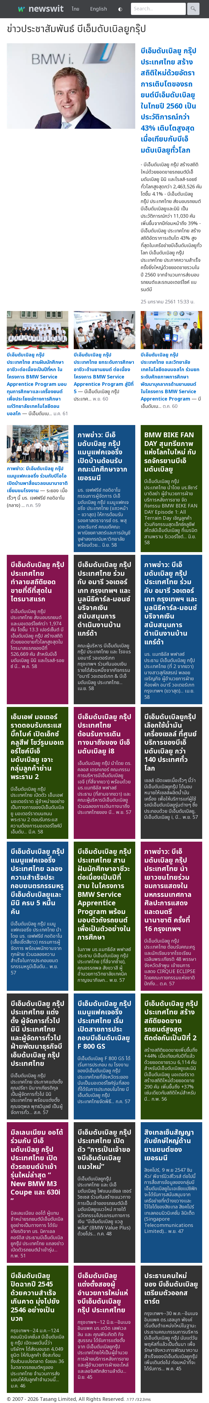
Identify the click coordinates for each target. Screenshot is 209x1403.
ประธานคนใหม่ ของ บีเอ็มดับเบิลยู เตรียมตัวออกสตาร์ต (171, 1289)
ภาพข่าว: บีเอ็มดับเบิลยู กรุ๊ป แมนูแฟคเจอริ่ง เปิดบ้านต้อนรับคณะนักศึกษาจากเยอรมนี (102, 456)
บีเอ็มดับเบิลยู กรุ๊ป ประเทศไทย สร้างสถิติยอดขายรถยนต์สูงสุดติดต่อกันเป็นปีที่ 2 (171, 1021)
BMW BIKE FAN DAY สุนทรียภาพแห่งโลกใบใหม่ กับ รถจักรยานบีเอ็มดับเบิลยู (170, 452)
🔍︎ (193, 9)
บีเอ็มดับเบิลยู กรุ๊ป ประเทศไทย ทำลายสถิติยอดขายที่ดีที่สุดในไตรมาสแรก (37, 582)
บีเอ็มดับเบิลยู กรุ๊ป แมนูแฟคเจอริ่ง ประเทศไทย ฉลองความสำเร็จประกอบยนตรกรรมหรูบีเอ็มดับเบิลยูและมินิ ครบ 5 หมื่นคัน (37, 882)
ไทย (75, 9)
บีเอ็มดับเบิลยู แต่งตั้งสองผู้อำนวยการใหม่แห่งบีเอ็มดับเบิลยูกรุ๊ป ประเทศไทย (103, 1293)
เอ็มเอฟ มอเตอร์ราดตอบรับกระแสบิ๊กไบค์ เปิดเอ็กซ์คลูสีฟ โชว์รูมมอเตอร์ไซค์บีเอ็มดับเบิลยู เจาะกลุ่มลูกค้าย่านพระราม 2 (37, 747)
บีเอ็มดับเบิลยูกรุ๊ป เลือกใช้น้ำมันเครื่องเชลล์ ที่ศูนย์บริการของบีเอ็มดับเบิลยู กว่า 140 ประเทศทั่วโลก (170, 743)
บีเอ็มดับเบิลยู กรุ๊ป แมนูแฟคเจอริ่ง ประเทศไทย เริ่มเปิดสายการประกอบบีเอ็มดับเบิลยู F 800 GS (104, 1025)
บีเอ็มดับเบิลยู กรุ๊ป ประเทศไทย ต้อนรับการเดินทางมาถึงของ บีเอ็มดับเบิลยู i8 (104, 734)
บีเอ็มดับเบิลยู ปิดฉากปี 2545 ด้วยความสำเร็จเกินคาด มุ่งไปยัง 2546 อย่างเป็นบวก (35, 1297)
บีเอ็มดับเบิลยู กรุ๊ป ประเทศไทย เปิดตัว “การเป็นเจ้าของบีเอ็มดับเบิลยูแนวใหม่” (104, 1149)
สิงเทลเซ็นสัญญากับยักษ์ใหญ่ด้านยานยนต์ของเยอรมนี (169, 1145)
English (98, 9)
